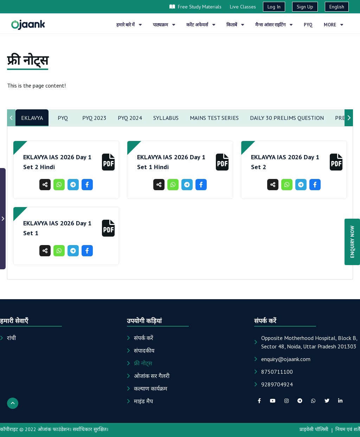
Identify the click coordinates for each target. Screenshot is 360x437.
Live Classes (243, 7)
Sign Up (305, 7)
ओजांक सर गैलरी (151, 375)
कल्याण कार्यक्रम (150, 388)
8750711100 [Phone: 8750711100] (277, 371)
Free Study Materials (195, 7)
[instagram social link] (286, 401)
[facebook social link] (259, 401)
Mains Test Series (214, 117)
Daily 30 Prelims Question (287, 117)
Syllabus (166, 117)
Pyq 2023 (94, 117)
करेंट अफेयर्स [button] (200, 25)
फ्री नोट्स (143, 363)
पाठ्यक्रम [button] (164, 25)
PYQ (63, 117)
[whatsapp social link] (313, 401)
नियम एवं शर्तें (347, 429)
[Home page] (28, 25)
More (333, 25)
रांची (11, 337)
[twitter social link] (327, 401)
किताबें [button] (235, 25)
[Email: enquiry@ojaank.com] (285, 359)
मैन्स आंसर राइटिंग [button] (273, 25)
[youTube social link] (273, 401)
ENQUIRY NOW (352, 242)
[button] (108, 162)
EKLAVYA (32, 117)
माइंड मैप (143, 401)
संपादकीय (144, 350)
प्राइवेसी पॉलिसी (314, 429)
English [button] (336, 7)
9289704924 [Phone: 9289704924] (277, 384)
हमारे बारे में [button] (129, 25)
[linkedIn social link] (340, 401)
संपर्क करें (143, 337)
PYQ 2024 (130, 117)
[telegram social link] (300, 401)
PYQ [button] (308, 25)
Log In (274, 7)
